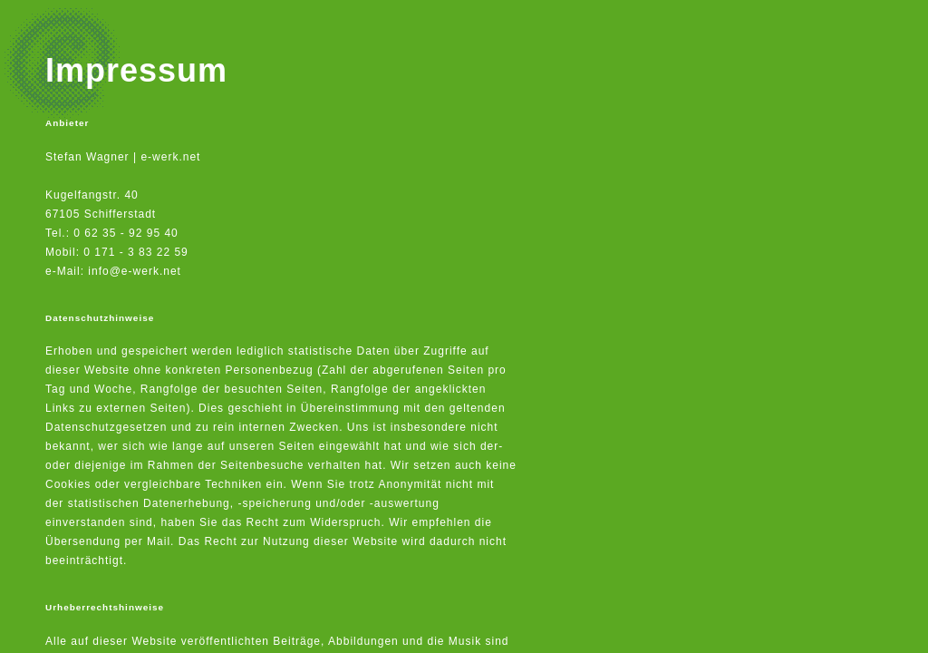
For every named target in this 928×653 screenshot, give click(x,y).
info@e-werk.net (134, 271)
